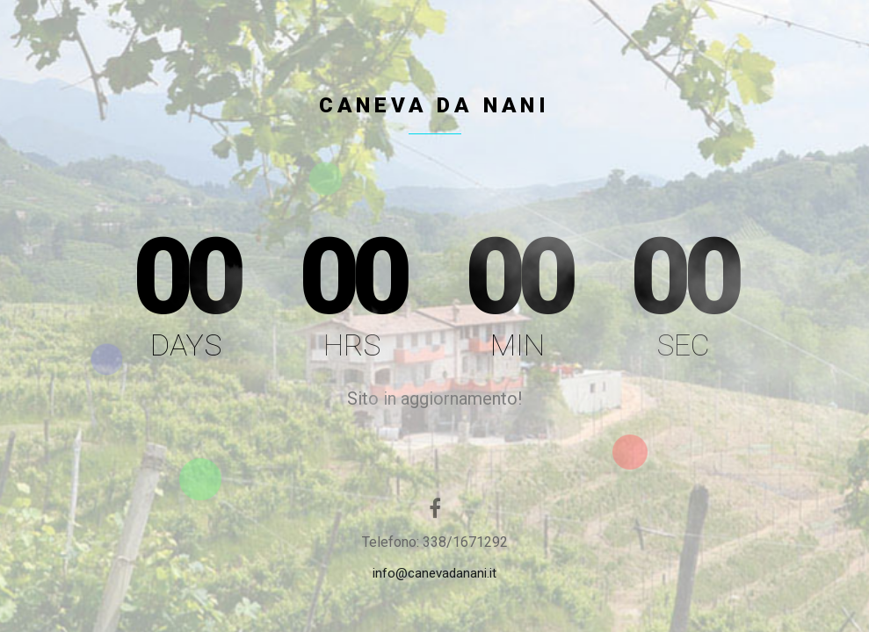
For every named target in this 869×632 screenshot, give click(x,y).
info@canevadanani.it (434, 573)
